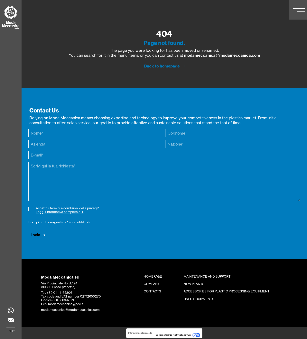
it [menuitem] (13, 331)
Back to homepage (162, 66)
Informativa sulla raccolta (140, 333)
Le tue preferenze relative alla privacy (173, 335)
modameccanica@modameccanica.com (222, 55)
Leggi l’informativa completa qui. (60, 212)
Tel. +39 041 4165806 (56, 293)
